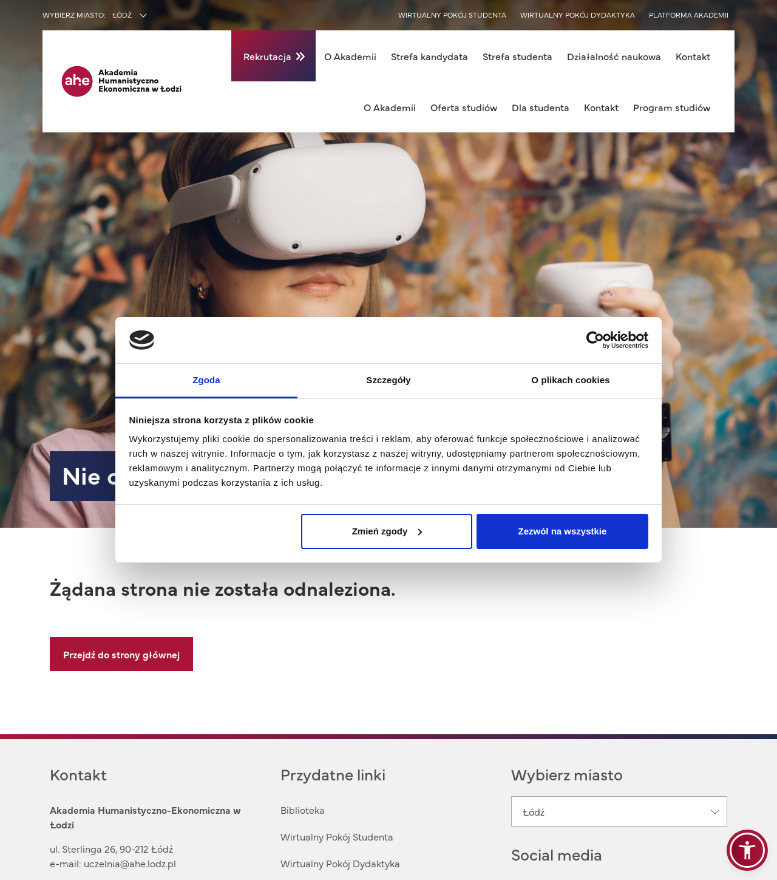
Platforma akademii (688, 14)
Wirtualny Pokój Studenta (336, 836)
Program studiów (671, 107)
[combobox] (155, 16)
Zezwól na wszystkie (562, 531)
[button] (747, 850)
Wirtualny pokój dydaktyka (577, 14)
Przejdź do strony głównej (121, 654)
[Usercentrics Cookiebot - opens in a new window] (595, 340)
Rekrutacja (267, 56)
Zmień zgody (387, 531)
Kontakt (693, 56)
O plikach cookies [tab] (570, 380)
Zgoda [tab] (206, 380)
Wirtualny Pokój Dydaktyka (340, 863)
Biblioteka (302, 809)
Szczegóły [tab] (388, 380)
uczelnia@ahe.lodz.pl (130, 863)
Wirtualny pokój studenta (452, 14)
